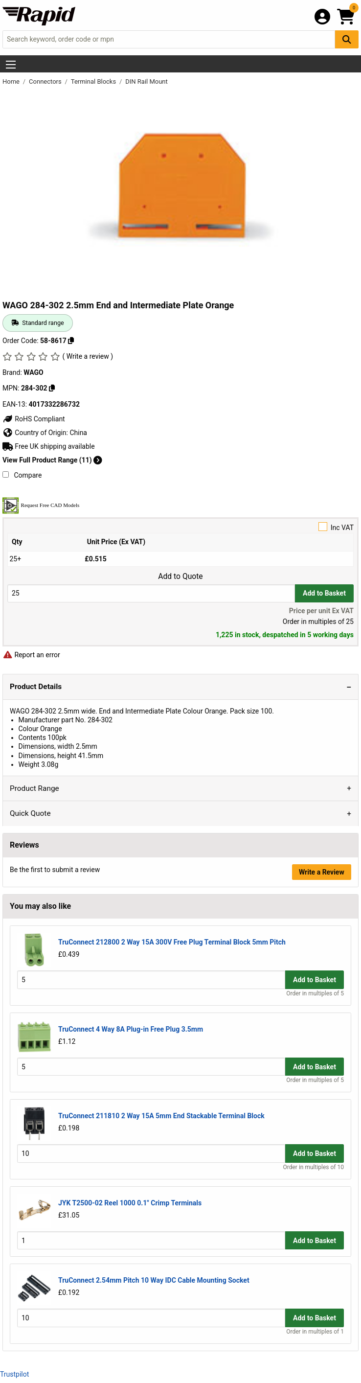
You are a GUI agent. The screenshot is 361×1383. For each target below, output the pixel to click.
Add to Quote (180, 576)
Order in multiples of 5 (315, 993)
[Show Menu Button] (11, 65)
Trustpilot (14, 1374)
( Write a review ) (87, 356)
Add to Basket (324, 593)
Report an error (31, 654)
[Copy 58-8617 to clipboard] (71, 340)
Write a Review (321, 872)
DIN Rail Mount (146, 81)
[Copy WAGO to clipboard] (52, 388)
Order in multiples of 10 (313, 1167)
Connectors (46, 81)
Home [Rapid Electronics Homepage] (11, 81)
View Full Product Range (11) (52, 460)
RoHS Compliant (33, 419)
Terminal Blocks (94, 81)
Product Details (36, 686)
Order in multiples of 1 (315, 1331)
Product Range (34, 788)
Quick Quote (30, 813)
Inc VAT (180, 526)
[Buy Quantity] (151, 593)
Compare (22, 475)
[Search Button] (347, 39)
